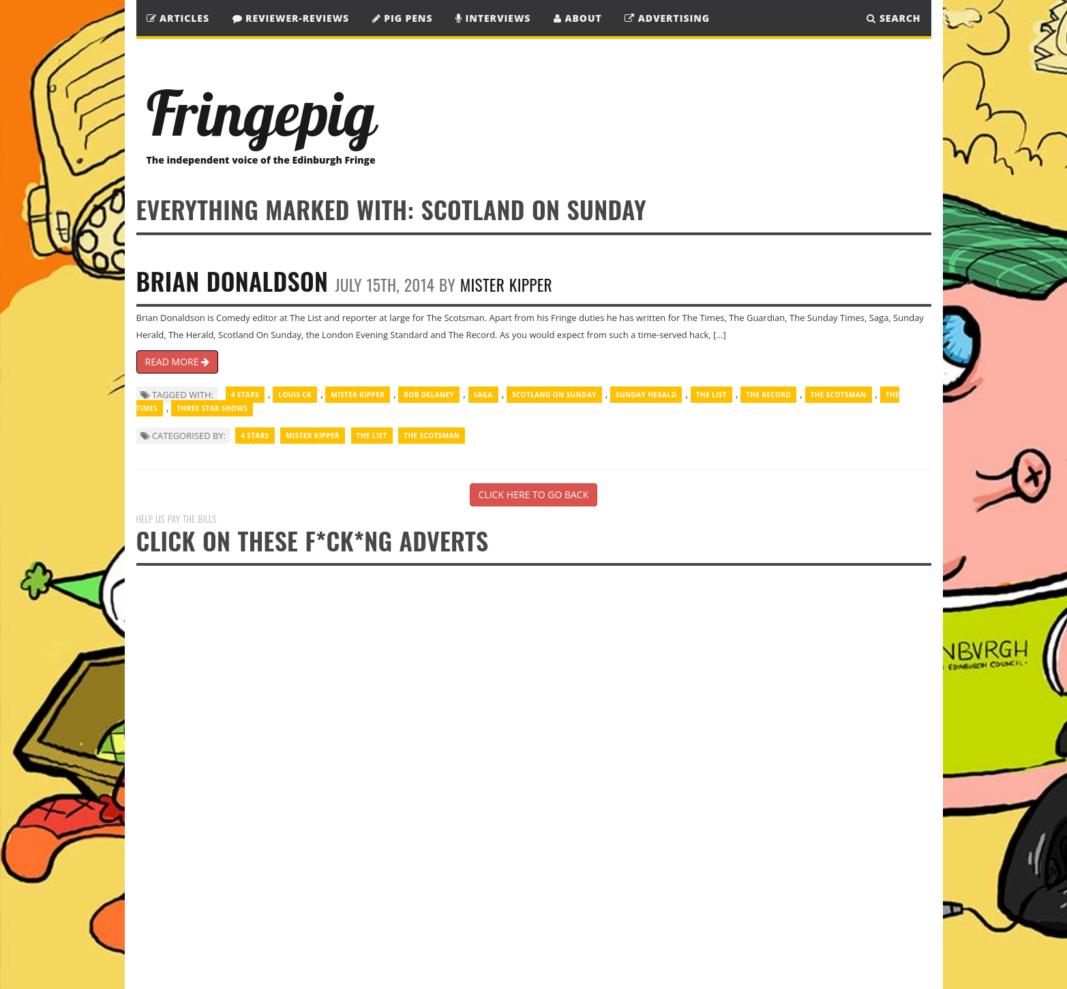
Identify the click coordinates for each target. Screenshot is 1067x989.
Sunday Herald (646, 394)
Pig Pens (402, 18)
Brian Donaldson (232, 280)
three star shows (212, 408)
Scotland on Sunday (554, 394)
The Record (768, 394)
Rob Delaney (429, 394)
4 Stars (245, 394)
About (578, 18)
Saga (483, 394)
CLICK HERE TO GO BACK (533, 494)
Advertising (667, 18)
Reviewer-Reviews (291, 18)
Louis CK (295, 394)
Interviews (492, 18)
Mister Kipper (506, 284)
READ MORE (177, 361)
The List (711, 394)
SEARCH (893, 18)
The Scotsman (839, 394)
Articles (178, 18)
